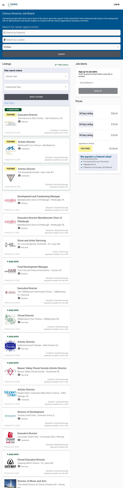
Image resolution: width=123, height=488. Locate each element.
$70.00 (114, 103)
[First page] (59, 438)
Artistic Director (26, 286)
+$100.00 (113, 127)
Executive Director (38, 76)
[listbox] (97, 33)
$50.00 (114, 92)
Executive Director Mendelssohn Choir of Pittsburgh (30, 168)
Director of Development (31, 353)
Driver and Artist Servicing (32, 189)
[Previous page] (64, 438)
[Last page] (73, 438)
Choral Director (26, 261)
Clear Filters (9, 62)
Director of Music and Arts (32, 417)
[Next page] (68, 438)
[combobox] (69, 33)
